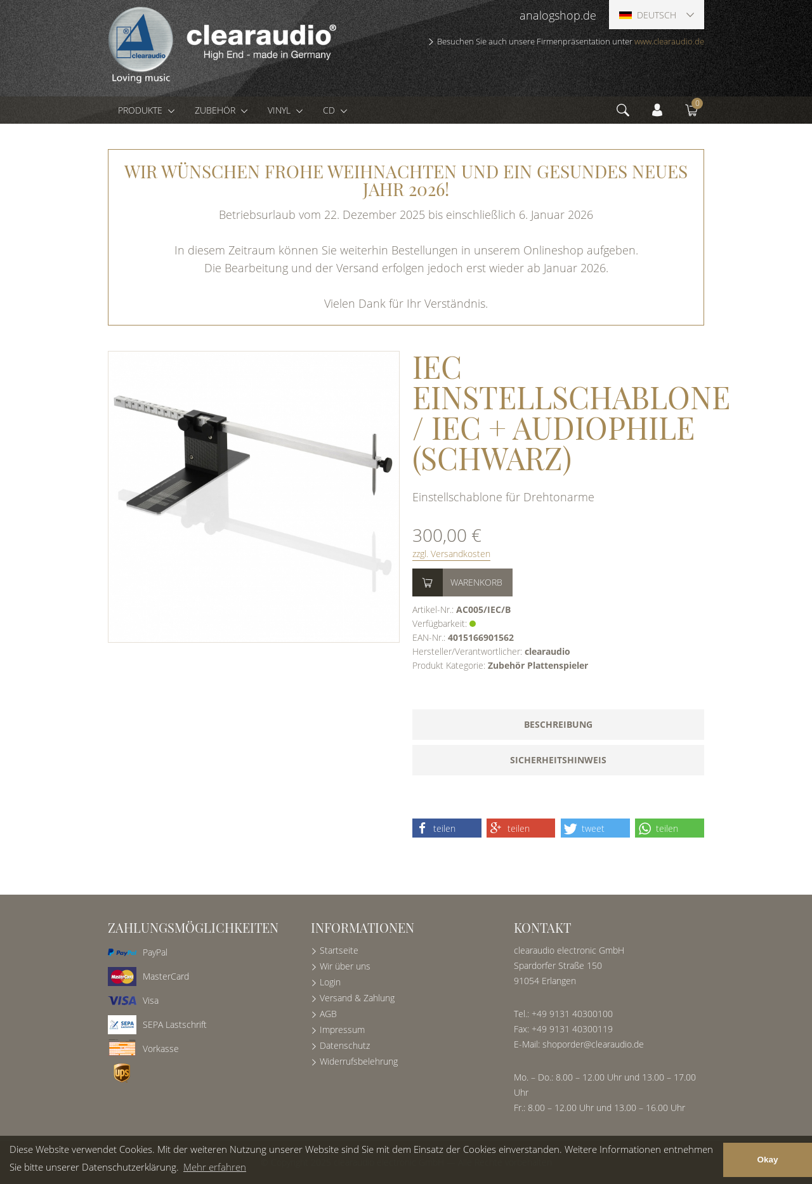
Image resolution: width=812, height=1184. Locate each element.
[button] (446, 828)
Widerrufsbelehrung (359, 1061)
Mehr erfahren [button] (214, 1167)
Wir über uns (345, 966)
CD (330, 110)
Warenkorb (476, 582)
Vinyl (280, 110)
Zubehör (216, 110)
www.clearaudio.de (669, 41)
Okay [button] (767, 1159)
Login (330, 982)
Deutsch (647, 15)
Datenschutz (345, 1045)
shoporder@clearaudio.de (593, 1044)
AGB (328, 1014)
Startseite (339, 950)
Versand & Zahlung (357, 998)
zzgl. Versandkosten (451, 554)
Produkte (141, 110)
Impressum (342, 1029)
